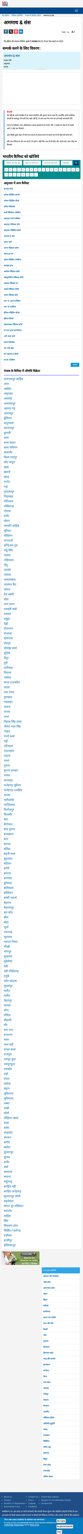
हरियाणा (46, 1347)
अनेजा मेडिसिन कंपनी (12, 195)
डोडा (6, 599)
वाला (6, 1123)
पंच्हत (7, 731)
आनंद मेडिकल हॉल (11, 295)
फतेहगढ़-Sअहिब (13, 790)
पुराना (7, 765)
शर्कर (6, 1127)
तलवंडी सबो (10, 609)
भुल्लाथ (8, 937)
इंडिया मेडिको (8, 318)
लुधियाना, (9, 1098)
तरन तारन (9, 604)
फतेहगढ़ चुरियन (12, 785)
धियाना (7, 672)
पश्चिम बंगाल (48, 1476)
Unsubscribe (46, 1503)
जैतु (6, 565)
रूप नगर (8, 1030)
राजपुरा (8, 1054)
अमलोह (8, 398)
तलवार (7, 614)
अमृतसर (8, 393)
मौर (6, 1025)
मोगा (6, 1010)
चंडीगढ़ (45, 1305)
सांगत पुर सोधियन (13, 1206)
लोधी (6, 1113)
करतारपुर (9, 428)
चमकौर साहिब (11, 525)
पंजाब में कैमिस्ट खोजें (33, 15)
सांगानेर (8, 1211)
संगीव (7, 1142)
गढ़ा (6, 486)
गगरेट (7, 482)
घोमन (7, 521)
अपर (6, 384)
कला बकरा (10, 442)
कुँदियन (8, 418)
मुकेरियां (8, 961)
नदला (7, 687)
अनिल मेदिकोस (9, 206)
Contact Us (33, 1497)
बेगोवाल (8, 824)
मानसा (7, 1005)
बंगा (6, 819)
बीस (6, 917)
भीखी (7, 946)
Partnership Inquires (50, 1497)
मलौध (7, 995)
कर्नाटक (46, 1370)
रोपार (7, 1079)
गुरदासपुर (9, 491)
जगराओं (8, 540)
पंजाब (45, 1429)
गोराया (7, 511)
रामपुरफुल (9, 1064)
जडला (7, 555)
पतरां (6, 760)
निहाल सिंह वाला (13, 721)
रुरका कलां (10, 1049)
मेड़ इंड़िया (5, 15)
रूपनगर (8, 1035)
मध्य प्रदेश (46, 1382)
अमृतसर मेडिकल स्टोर (12, 224)
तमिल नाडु (47, 1447)
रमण (6, 1039)
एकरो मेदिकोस (9, 342)
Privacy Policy (18, 1525)
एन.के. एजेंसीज (9, 360)
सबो (6, 1167)
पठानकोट (9, 751)
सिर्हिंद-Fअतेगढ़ (12, 1230)
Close (59, 1532)
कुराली (7, 433)
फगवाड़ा (8, 780)
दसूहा (7, 619)
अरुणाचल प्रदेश (49, 1288)
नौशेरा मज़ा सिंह (12, 726)
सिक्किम (46, 1441)
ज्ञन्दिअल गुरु (11, 545)
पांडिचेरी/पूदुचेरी (49, 1423)
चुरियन (7, 530)
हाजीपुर (8, 1240)
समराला (8, 1172)
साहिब (7, 1216)
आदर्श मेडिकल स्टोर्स (11, 289)
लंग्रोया (7, 1083)
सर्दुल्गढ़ (8, 1181)
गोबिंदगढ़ (9, 506)
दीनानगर (8, 628)
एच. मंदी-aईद (9, 348)
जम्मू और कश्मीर (49, 1359)
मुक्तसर (8, 956)
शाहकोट (8, 1132)
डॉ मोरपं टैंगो (8, 189)
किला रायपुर (10, 457)
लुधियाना (8, 1093)
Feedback (32, 1506)
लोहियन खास (11, 1118)
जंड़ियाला (9, 560)
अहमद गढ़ (9, 408)
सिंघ (6, 1221)
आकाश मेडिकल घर (11, 283)
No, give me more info (64, 1526)
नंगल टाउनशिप (12, 682)
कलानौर (8, 452)
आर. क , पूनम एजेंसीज (12, 301)
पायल (7, 775)
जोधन (7, 589)
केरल (45, 1376)
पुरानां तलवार (11, 770)
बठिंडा (7, 849)
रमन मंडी (8, 1044)
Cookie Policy (8, 1525)
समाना (7, 1176)
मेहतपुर (8, 1000)
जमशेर (7, 570)
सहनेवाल (8, 1201)
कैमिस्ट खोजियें (17, 15)
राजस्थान (46, 1435)
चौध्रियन (8, 535)
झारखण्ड (46, 1364)
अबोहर (7, 388)
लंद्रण (7, 1088)
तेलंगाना (46, 1453)
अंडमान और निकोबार (51, 1276)
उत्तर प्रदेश (47, 1465)
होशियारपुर (10, 1245)
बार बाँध (8, 912)
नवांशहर (8, 702)
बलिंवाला (8, 888)
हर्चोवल (8, 1235)
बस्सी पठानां (10, 897)
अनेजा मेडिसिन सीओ (11, 200)
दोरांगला (8, 638)
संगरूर (7, 1137)
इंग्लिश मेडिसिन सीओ (11, 312)
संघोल (7, 1147)
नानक (7, 711)
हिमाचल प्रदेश (48, 1353)
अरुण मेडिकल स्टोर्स (11, 248)
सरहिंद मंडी (10, 1186)
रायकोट (8, 1069)
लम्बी (6, 1108)
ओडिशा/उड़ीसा (48, 1417)
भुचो (6, 927)
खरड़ (6, 477)
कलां (6, 437)
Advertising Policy (12, 1506)
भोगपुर (7, 951)
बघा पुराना (9, 829)
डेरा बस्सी (9, 594)
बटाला (7, 844)
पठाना (7, 756)
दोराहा (7, 643)
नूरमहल (8, 697)
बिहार (45, 1300)
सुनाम (7, 1157)
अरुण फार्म (8, 242)
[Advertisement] (41, 88)
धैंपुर (6, 658)
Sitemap (32, 1503)
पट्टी (6, 741)
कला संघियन (10, 447)
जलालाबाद (10, 579)
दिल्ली (45, 1329)
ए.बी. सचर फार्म (9, 336)
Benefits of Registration (14, 1503)
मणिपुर (45, 1394)
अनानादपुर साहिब (13, 379)
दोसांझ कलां (10, 648)
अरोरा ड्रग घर (8, 254)
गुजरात (45, 1341)
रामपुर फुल (10, 1059)
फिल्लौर (8, 814)
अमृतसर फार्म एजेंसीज (12, 218)
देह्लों (6, 623)
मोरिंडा (7, 1015)
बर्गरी (6, 868)
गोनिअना (8, 501)
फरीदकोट (9, 800)
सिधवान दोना (11, 1225)
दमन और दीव (48, 1323)
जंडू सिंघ (8, 550)
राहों (6, 1074)
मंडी (6, 966)
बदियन (7, 863)
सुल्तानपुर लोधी (12, 1196)
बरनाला (8, 878)
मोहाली (7, 1020)
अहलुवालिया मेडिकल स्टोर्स (13, 277)
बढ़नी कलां (9, 853)
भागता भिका (11, 942)
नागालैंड (46, 1412)
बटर (6, 839)
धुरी (6, 663)
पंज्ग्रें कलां (9, 736)
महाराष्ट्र (46, 1388)
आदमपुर (8, 413)
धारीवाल (8, 668)
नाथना (7, 707)
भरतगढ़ (8, 932)
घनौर (6, 516)
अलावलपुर (9, 403)
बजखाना (8, 834)
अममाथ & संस (9, 236)
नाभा (6, 716)
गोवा (44, 1335)
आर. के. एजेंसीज (10, 307)
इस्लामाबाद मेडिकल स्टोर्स (13, 324)
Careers (7, 1500)
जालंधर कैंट (10, 584)
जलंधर (7, 574)
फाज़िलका (9, 805)
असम (45, 1294)
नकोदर (7, 677)
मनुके (6, 976)
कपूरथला (9, 423)
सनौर (6, 1162)
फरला (7, 795)
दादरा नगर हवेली (49, 1317)
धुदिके (7, 653)
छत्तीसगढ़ (46, 1311)
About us (8, 1497)
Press (31, 1500)
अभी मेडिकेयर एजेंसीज (12, 212)
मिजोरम (46, 1406)
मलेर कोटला (10, 981)
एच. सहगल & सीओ (11, 354)
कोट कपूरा (9, 462)
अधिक (75, 365)
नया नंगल (9, 692)
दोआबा (8, 633)
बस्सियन (8, 893)
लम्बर (7, 1103)
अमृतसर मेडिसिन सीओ (12, 230)
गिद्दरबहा (8, 496)
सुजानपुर (8, 1152)
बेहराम (7, 902)
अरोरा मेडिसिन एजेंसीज (12, 259)
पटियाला (8, 746)
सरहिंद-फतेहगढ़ (12, 1191)
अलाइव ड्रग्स (8, 265)
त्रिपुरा (45, 1459)
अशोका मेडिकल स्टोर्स (12, 271)
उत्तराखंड (46, 1471)
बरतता (7, 873)
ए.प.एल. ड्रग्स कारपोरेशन (13, 330)
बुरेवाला (8, 883)
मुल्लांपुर (8, 986)
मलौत (7, 990)
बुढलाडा (8, 858)
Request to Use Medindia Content (56, 1500)
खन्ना (6, 467)
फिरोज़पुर (9, 809)
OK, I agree (61, 1521)
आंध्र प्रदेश (47, 1282)
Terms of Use (34, 1525)
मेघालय (46, 1400)
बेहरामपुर (9, 907)
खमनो (7, 472)
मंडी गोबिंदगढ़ (11, 971)
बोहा (6, 922)
